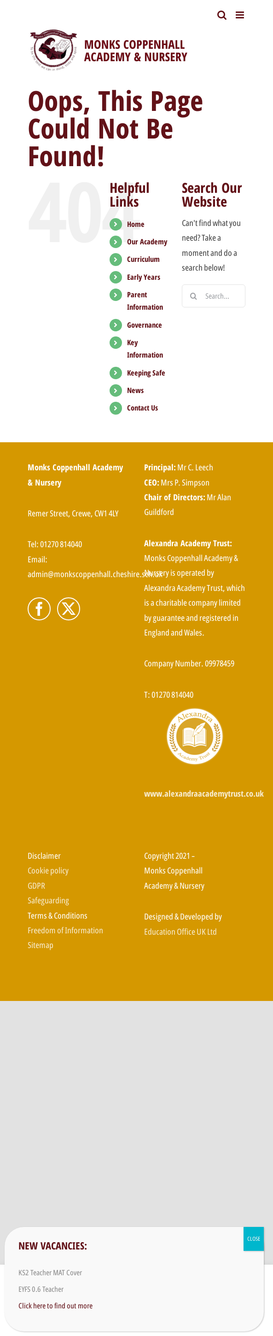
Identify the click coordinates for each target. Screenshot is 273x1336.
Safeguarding (48, 900)
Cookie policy (48, 870)
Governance (144, 325)
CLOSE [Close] (253, 1238)
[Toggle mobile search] (222, 15)
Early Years (143, 277)
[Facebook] (39, 608)
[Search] (193, 295)
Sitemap (40, 945)
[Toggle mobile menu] (240, 15)
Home (136, 224)
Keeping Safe (146, 372)
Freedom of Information (65, 930)
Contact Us (142, 407)
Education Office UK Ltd (180, 931)
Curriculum (143, 259)
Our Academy (147, 241)
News (135, 390)
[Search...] (213, 295)
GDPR (36, 885)
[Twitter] (68, 608)
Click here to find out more (55, 1305)
